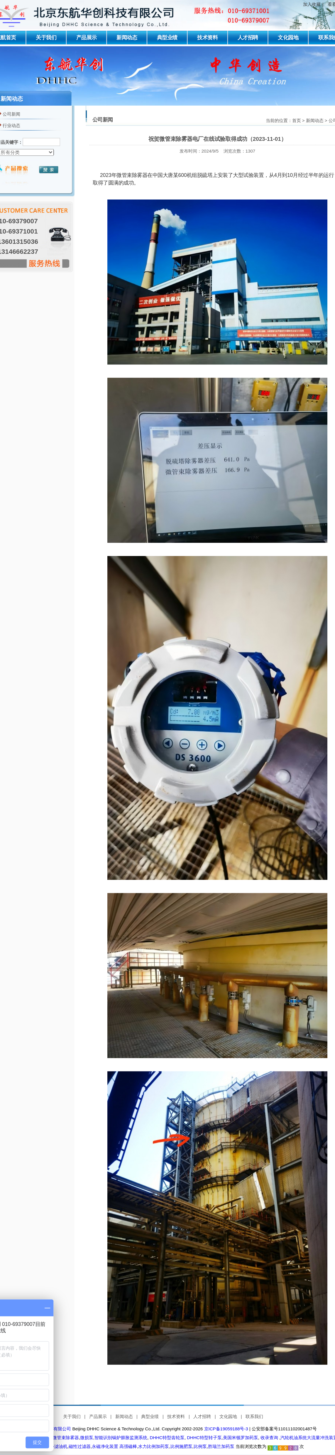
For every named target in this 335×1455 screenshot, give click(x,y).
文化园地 (288, 37)
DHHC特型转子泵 (204, 1437)
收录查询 (269, 1437)
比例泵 (200, 1446)
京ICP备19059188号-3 (226, 1429)
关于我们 (46, 37)
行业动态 (11, 125)
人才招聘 (248, 37)
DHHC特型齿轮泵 (166, 1437)
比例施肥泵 (181, 1446)
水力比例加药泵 (153, 1446)
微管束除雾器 (65, 1437)
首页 (296, 120)
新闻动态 (126, 37)
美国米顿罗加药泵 (240, 1437)
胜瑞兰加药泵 (221, 1446)
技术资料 (207, 37)
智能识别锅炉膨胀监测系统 (120, 1437)
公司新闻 (11, 114)
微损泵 (86, 1437)
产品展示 (86, 37)
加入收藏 (312, 4)
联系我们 (254, 1416)
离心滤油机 (56, 1446)
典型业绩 (167, 37)
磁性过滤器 (80, 1446)
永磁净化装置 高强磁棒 (114, 1446)
